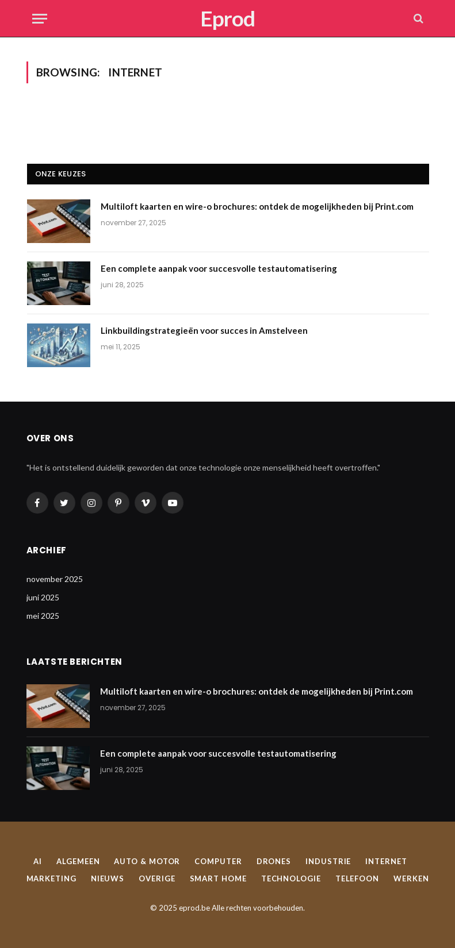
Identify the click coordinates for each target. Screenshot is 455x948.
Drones (274, 861)
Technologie (291, 878)
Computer (218, 861)
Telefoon (357, 878)
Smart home (218, 878)
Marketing (51, 878)
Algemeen (78, 861)
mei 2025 (42, 616)
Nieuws (107, 878)
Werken (411, 878)
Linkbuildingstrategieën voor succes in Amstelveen (204, 330)
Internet (386, 861)
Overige (157, 878)
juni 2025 (42, 597)
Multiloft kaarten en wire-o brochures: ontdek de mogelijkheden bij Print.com (257, 206)
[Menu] (39, 19)
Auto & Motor (147, 861)
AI (37, 861)
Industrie (328, 861)
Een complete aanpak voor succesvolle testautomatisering (219, 268)
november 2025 (54, 579)
